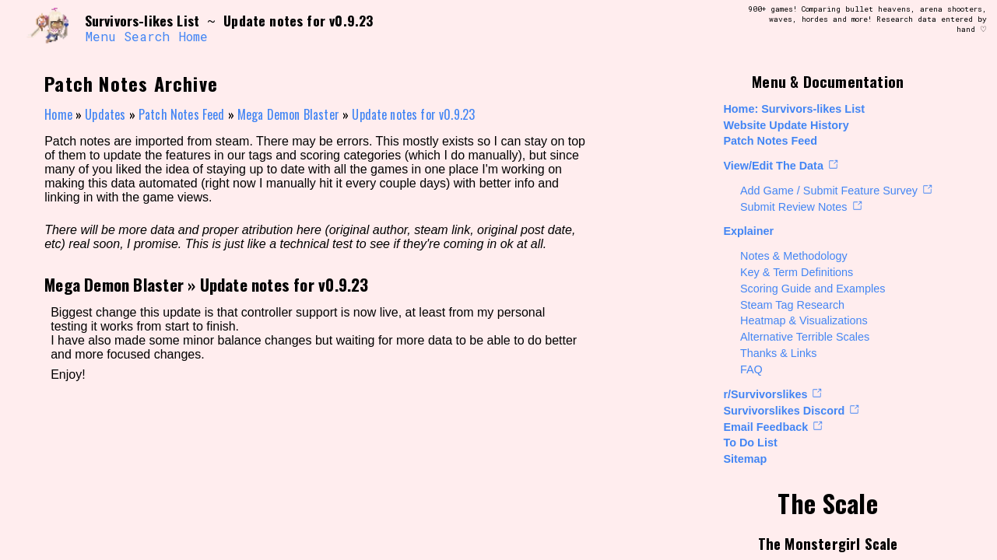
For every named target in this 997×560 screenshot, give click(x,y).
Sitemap (745, 459)
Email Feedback (765, 427)
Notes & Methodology (794, 256)
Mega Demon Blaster (288, 114)
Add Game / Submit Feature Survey (829, 190)
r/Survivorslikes (765, 394)
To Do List (750, 442)
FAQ (751, 369)
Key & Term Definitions (796, 272)
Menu (100, 36)
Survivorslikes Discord (783, 410)
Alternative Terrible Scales (804, 337)
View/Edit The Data (773, 165)
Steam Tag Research (792, 305)
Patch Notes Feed (770, 141)
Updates (105, 114)
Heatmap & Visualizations (804, 320)
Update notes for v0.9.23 (413, 114)
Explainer (748, 231)
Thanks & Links (778, 353)
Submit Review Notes (794, 207)
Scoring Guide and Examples (812, 288)
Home (193, 36)
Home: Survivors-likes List (794, 109)
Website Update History (785, 125)
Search (147, 36)
